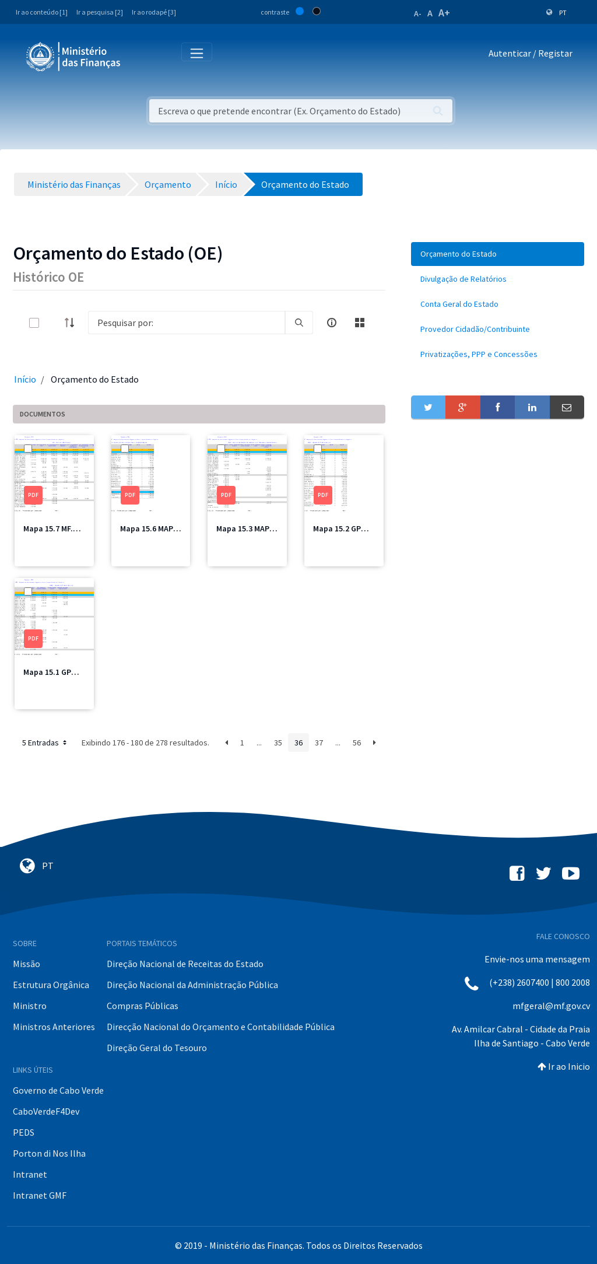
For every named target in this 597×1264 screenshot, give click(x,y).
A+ (444, 12)
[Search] (186, 322)
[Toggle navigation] (139, 56)
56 (357, 742)
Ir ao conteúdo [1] (42, 12)
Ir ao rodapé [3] (154, 12)
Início (25, 379)
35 (278, 742)
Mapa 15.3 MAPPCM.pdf (258, 528)
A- (418, 13)
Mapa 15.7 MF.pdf (54, 528)
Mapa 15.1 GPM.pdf (57, 672)
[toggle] (53, 323)
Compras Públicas (142, 1005)
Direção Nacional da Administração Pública (192, 984)
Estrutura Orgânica (51, 984)
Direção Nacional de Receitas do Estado (185, 963)
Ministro (30, 1005)
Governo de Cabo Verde (58, 1090)
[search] (299, 322)
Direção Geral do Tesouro (157, 1047)
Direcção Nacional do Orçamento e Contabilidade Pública (221, 1026)
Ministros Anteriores (54, 1026)
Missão (26, 963)
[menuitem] (497, 254)
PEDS (23, 1132)
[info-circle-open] (331, 322)
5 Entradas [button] (45, 742)
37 (319, 742)
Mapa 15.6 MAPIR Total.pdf (168, 528)
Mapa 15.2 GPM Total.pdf (358, 528)
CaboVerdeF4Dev (46, 1111)
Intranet (30, 1174)
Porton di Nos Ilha (49, 1153)
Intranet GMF (39, 1195)
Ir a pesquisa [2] (99, 12)
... (259, 742)
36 (298, 742)
